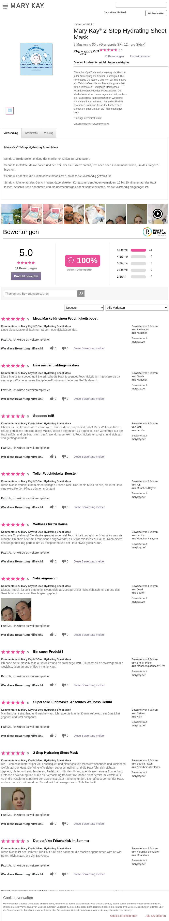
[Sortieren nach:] (84, 307)
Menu (5, 5)
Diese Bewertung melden (89, 348)
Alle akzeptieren (155, 915)
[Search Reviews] (44, 293)
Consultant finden (114, 12)
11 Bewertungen (114, 56)
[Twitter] (52, 348)
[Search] (141, 4)
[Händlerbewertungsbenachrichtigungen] (65, 348)
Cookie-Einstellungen (123, 915)
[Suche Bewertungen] (80, 293)
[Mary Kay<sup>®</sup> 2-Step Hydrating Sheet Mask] (35, 62)
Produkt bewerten (140, 56)
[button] (16, 609)
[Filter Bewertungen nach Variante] (137, 307)
